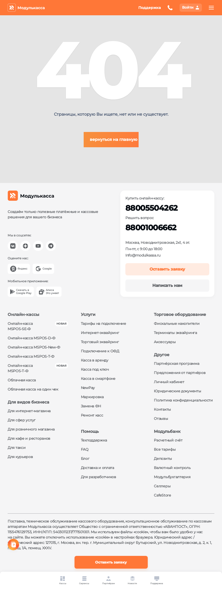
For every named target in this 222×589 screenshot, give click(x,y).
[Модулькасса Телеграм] (51, 246)
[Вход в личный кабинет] (191, 8)
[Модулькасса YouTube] (38, 246)
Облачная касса (22, 380)
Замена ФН (91, 406)
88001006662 (150, 227)
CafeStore (162, 495)
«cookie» (141, 532)
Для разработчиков (98, 477)
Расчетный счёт (168, 440)
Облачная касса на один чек (33, 389)
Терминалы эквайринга (175, 332)
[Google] (43, 269)
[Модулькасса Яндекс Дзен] (25, 246)
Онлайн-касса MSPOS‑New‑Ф (34, 347)
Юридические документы (177, 391)
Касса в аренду (94, 360)
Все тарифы (164, 449)
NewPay (88, 387)
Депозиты (163, 458)
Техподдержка (94, 440)
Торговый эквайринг (100, 342)
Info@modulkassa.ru (142, 255)
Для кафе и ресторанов (29, 438)
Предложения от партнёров (179, 372)
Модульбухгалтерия (172, 477)
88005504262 (151, 208)
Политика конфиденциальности (183, 400)
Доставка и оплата (97, 467)
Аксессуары (164, 342)
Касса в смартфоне (98, 378)
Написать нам (167, 285)
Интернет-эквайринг (100, 332)
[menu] (211, 8)
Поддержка (149, 7)
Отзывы (161, 418)
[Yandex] (19, 269)
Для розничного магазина (31, 429)
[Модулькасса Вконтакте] (13, 246)
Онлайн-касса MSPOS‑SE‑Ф (20, 326)
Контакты (162, 409)
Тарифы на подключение (103, 323)
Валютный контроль (172, 467)
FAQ (84, 449)
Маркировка (92, 397)
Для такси (16, 447)
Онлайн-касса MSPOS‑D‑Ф (31, 338)
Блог (85, 458)
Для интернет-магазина (29, 411)
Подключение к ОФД (100, 351)
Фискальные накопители (176, 323)
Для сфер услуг (22, 420)
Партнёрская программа (176, 363)
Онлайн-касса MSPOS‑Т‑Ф (31, 356)
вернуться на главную (113, 139)
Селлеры (162, 486)
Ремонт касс (92, 415)
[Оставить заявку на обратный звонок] (170, 8)
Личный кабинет (169, 382)
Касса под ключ (95, 369)
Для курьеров (20, 456)
